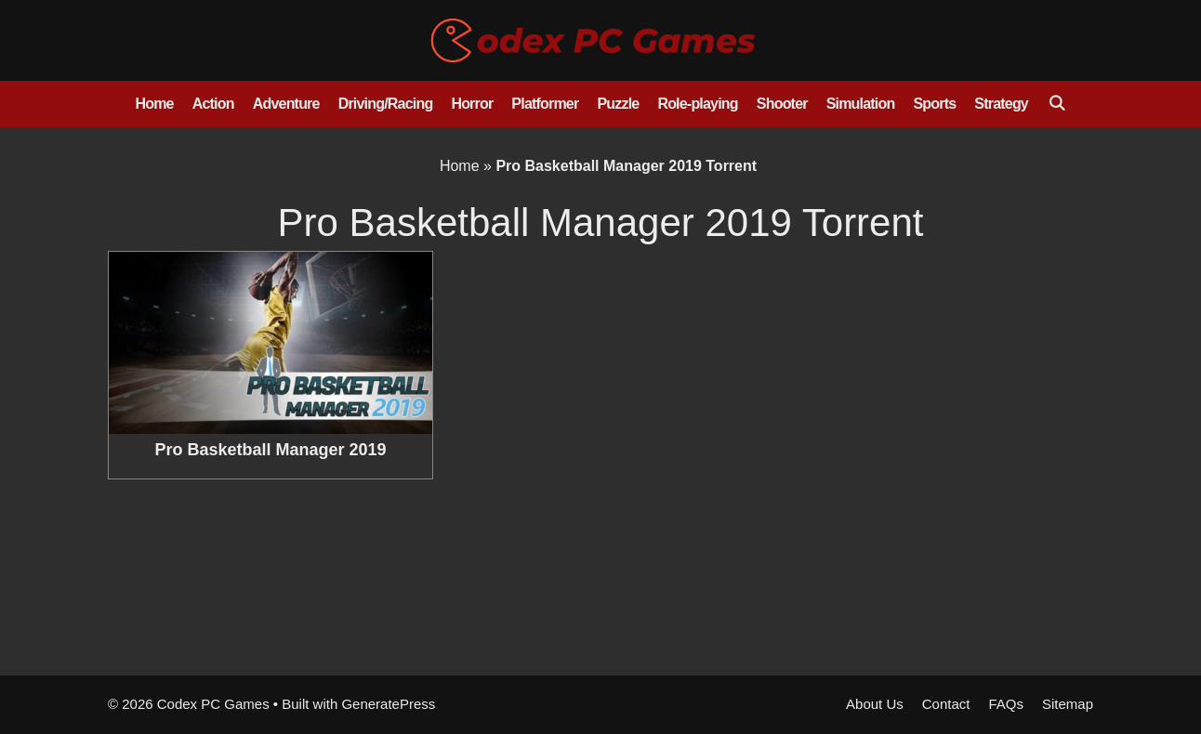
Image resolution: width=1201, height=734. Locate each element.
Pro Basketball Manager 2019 (270, 449)
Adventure (286, 103)
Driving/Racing (385, 103)
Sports (934, 103)
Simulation (860, 103)
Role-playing (697, 103)
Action (213, 103)
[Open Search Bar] (1056, 104)
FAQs (1005, 704)
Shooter (782, 103)
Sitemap (1067, 704)
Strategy (1001, 103)
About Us (875, 704)
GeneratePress (388, 704)
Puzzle (618, 103)
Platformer (544, 103)
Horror (472, 103)
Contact (946, 704)
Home (154, 103)
